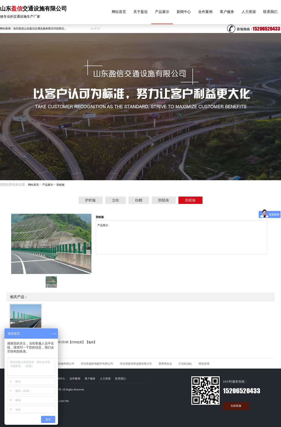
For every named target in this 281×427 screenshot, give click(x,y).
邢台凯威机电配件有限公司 (97, 363)
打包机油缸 (185, 363)
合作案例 (205, 12)
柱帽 (138, 200)
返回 (91, 342)
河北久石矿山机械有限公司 (58, 363)
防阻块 (163, 200)
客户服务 (227, 12)
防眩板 (61, 184)
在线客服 (236, 405)
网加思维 (204, 363)
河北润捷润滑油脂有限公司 (136, 363)
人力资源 (249, 12)
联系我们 (270, 12)
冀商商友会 (165, 363)
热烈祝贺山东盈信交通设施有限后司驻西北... (39, 28)
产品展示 (162, 12)
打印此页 (76, 342)
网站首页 (119, 12)
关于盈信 (140, 12)
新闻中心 (184, 12)
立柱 (115, 200)
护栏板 (90, 200)
